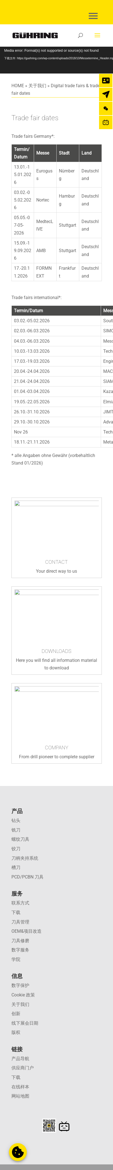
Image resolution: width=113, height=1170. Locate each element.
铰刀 (15, 848)
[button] (18, 1152)
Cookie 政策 (23, 995)
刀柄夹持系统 (24, 858)
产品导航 (20, 1058)
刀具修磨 (20, 940)
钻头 (15, 820)
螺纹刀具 (20, 839)
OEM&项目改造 (26, 931)
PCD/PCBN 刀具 (27, 877)
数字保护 (20, 985)
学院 (15, 959)
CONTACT (56, 562)
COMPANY (56, 747)
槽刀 (15, 867)
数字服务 (20, 950)
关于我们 (37, 85)
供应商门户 (22, 1067)
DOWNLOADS (56, 651)
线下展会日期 (24, 1023)
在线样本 (20, 1087)
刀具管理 (20, 922)
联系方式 (20, 903)
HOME (17, 85)
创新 (15, 1013)
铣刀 (15, 830)
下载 (15, 912)
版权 (15, 1032)
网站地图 (20, 1096)
